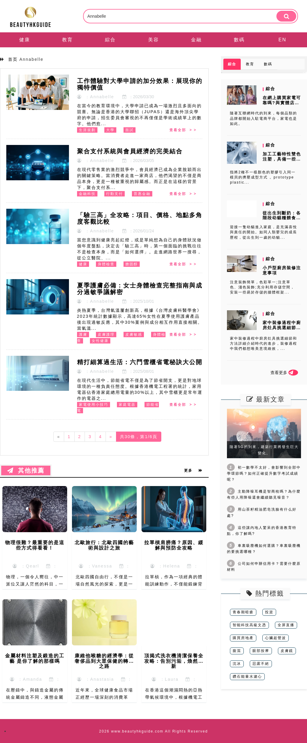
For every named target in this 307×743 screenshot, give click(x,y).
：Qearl (26, 566)
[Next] (111, 437)
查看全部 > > (182, 130)
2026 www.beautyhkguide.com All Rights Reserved (153, 731)
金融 (196, 39)
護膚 (83, 334)
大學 (110, 130)
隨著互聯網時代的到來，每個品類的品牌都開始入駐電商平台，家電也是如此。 (263, 118)
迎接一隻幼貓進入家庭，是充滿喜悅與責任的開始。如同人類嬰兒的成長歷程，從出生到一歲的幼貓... (263, 232)
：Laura (165, 679)
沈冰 (237, 664)
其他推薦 (25, 470)
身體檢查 (106, 264)
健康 (24, 39)
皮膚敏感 (133, 334)
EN (282, 39)
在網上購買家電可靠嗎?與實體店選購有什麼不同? (282, 102)
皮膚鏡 (287, 651)
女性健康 (100, 341)
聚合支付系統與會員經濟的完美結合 (130, 151)
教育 (67, 39)
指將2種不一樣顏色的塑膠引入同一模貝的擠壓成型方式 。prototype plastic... (263, 177)
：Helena (165, 566)
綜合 (110, 39)
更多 (193, 470)
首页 (13, 59)
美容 (153, 39)
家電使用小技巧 (93, 404)
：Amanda (26, 679)
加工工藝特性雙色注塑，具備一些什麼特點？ (282, 159)
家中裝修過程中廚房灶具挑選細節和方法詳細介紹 (282, 327)
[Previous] (58, 437)
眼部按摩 (260, 651)
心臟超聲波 (275, 638)
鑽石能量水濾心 (247, 676)
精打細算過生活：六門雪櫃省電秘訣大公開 (139, 362)
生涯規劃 (87, 130)
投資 (269, 612)
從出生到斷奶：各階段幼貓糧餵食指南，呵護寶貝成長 (282, 218)
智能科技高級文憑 (249, 625)
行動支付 (114, 194)
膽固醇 (131, 264)
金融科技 (87, 194)
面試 (129, 130)
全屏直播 (286, 625)
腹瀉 (237, 651)
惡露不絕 (260, 664)
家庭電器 (127, 404)
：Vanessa (95, 566)
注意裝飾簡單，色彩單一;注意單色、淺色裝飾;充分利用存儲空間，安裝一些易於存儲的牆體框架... (262, 287)
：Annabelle (95, 96)
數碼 (239, 39)
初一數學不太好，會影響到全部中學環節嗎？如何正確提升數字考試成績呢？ (264, 473)
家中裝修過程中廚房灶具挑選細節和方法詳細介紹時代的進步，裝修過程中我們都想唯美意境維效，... (263, 343)
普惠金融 (142, 194)
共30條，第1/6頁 (138, 436)
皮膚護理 (106, 334)
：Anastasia (95, 679)
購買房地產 (243, 638)
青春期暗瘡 (243, 612)
